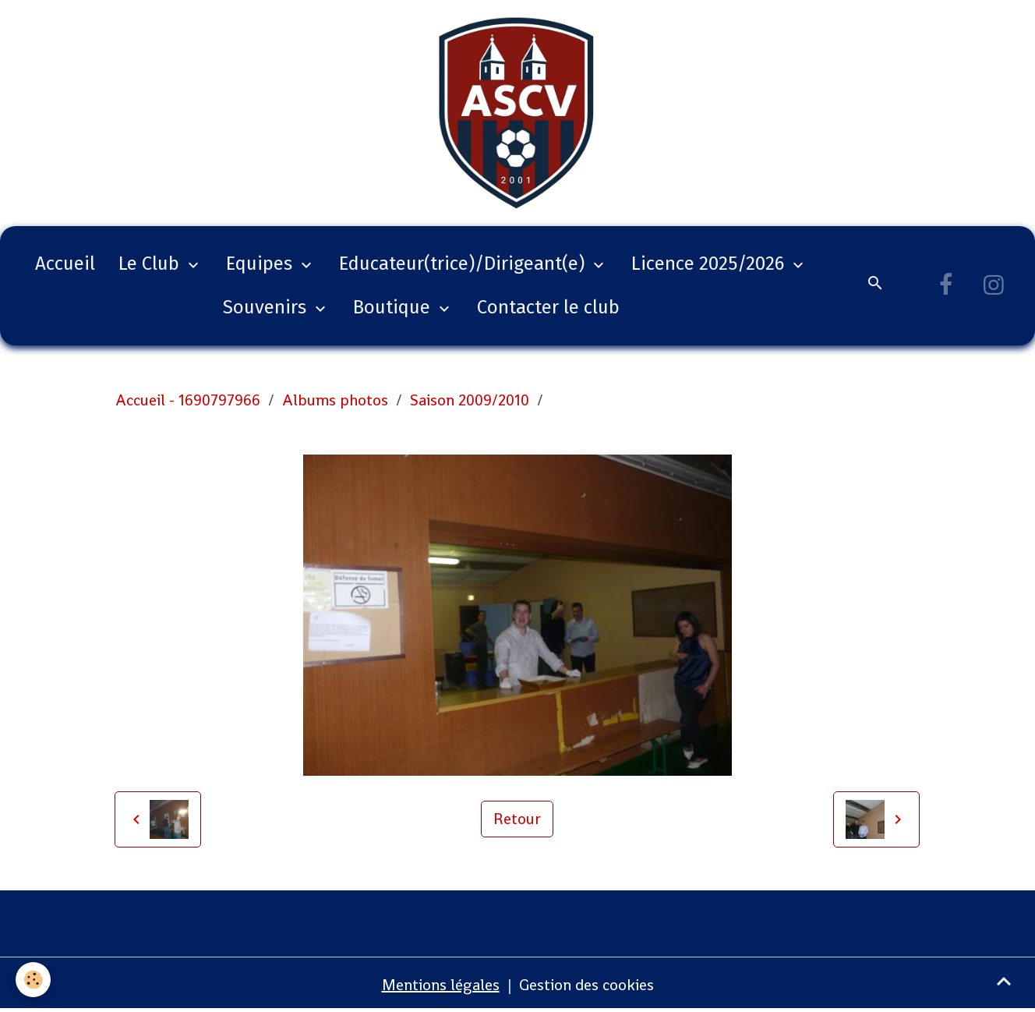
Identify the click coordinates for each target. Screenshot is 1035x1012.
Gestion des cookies (586, 985)
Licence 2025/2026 (710, 263)
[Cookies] (33, 979)
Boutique (394, 307)
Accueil (65, 263)
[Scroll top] (1003, 980)
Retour (517, 819)
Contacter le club (548, 307)
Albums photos (335, 400)
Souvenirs (267, 307)
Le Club (151, 263)
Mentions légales (441, 985)
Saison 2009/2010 (469, 400)
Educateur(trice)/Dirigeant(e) (464, 263)
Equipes (261, 263)
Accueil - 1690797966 (187, 400)
